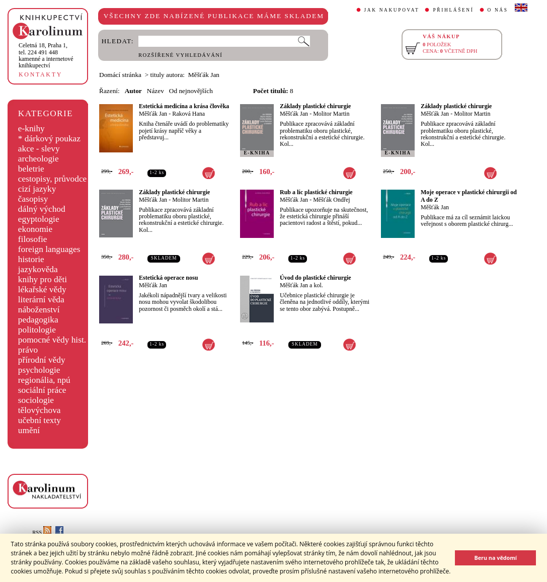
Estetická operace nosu (168, 277)
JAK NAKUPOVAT (392, 10)
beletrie (31, 169)
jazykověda (38, 269)
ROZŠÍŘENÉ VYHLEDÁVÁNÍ (180, 55)
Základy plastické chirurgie (315, 106)
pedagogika (38, 319)
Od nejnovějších (191, 91)
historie (31, 259)
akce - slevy (39, 148)
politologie (37, 330)
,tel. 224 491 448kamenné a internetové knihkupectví (46, 55)
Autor (133, 91)
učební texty (39, 420)
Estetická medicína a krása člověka (184, 106)
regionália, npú (44, 380)
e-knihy (31, 128)
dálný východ (41, 209)
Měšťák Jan (153, 113)
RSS (41, 532)
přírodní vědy (41, 360)
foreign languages (49, 249)
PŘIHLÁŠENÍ (453, 10)
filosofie (32, 239)
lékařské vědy (42, 289)
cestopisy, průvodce (52, 179)
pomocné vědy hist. (52, 340)
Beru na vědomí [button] (495, 557)
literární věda (41, 299)
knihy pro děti (42, 279)
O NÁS (498, 10)
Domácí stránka (120, 74)
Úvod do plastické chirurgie (315, 277)
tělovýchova (39, 410)
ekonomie (35, 229)
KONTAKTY (40, 74)
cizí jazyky (37, 189)
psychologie (39, 370)
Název (155, 91)
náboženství (39, 309)
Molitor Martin (331, 113)
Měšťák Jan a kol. (301, 285)
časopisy (33, 199)
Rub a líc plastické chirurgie (316, 192)
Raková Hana (188, 113)
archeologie (38, 158)
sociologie (36, 400)
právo (28, 350)
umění (29, 430)
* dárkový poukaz (49, 138)
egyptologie (38, 219)
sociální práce (42, 390)
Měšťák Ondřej (331, 199)
